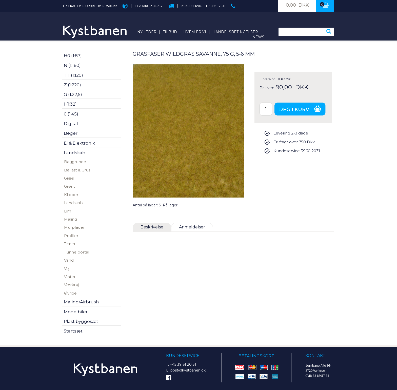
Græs (69, 178)
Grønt (69, 186)
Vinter (69, 276)
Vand (69, 260)
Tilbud (170, 32)
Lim (67, 211)
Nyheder (146, 32)
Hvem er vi (194, 32)
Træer (69, 243)
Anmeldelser (192, 227)
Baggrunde (75, 161)
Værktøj (71, 284)
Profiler (71, 235)
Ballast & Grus (77, 170)
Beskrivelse (152, 227)
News (258, 37)
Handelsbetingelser (235, 32)
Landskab (73, 202)
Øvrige (70, 293)
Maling (70, 219)
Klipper (71, 194)
